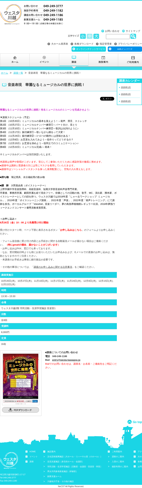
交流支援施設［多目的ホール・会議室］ (65, 461)
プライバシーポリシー (130, 43)
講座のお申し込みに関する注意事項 (53, 267)
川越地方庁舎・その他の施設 (60, 481)
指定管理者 (106, 43)
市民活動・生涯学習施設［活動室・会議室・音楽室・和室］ (74, 466)
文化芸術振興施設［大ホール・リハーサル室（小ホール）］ (74, 456)
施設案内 (51, 451)
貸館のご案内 (118, 456)
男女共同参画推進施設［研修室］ (62, 471)
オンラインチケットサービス (90, 49)
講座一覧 (18, 72)
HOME (33, 451)
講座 (32, 461)
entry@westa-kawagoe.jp (66, 360)
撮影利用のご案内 (120, 466)
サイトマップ (133, 31)
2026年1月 (126, 87)
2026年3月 (126, 101)
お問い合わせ (112, 31)
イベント (34, 456)
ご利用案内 (117, 451)
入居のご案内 (118, 461)
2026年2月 (126, 94)
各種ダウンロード (84, 43)
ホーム (4, 72)
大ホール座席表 (59, 43)
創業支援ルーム (54, 476)
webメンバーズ (124, 49)
